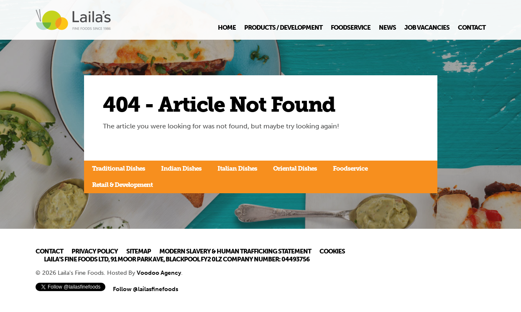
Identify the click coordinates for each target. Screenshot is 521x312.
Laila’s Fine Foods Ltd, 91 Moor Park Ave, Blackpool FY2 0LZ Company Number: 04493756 (176, 259)
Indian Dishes (181, 168)
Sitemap (138, 251)
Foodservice (350, 27)
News (387, 27)
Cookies (332, 251)
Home (227, 27)
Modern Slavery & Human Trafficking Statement (235, 251)
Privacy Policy (95, 251)
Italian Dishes (237, 168)
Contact (471, 27)
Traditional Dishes (118, 168)
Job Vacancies (426, 27)
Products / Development (283, 27)
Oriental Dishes (295, 168)
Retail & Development (122, 185)
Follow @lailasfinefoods (145, 289)
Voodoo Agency (159, 272)
